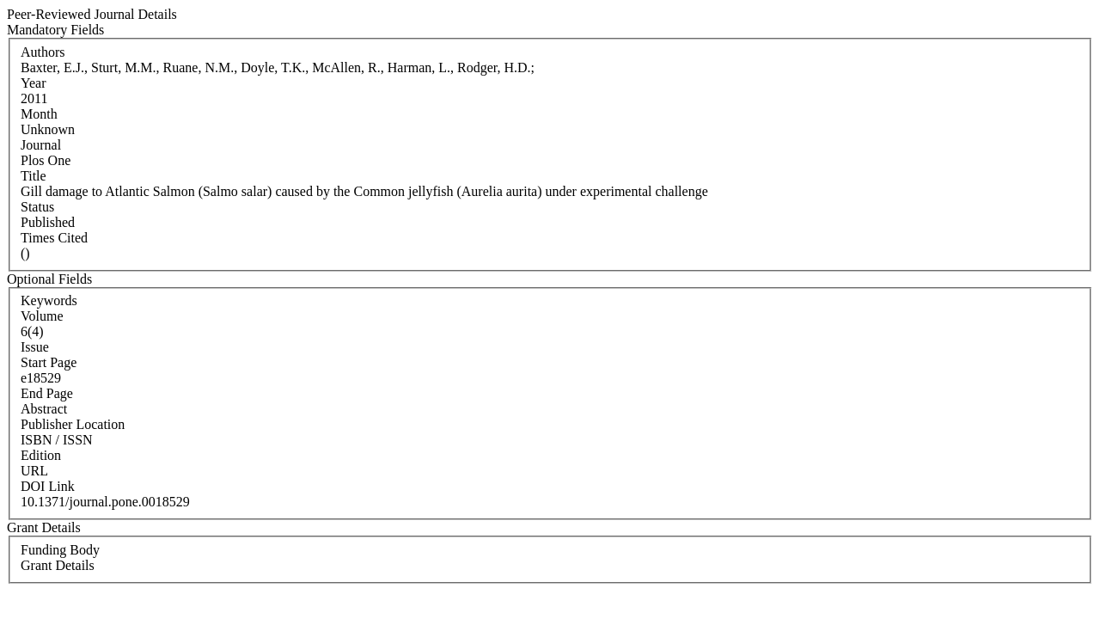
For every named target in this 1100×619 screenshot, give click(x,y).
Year (33, 83)
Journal (41, 145)
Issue (35, 347)
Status (37, 206)
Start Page (48, 362)
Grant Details (58, 565)
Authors (43, 52)
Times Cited (54, 237)
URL (34, 470)
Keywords (49, 300)
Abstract (44, 408)
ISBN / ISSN (57, 439)
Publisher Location (73, 424)
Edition (41, 455)
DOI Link (48, 486)
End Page (47, 393)
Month (39, 114)
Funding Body (60, 549)
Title (33, 176)
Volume (42, 316)
